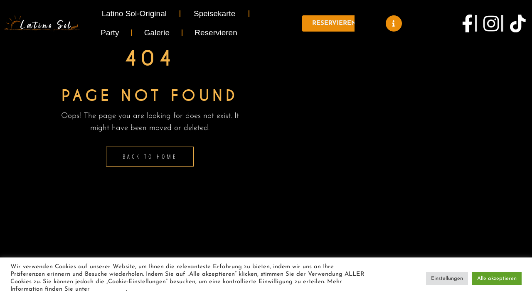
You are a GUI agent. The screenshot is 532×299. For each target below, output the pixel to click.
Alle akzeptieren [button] (497, 278)
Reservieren (216, 32)
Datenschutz (109, 289)
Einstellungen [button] (447, 278)
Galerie (157, 32)
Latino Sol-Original (134, 13)
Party (110, 32)
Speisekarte (214, 13)
